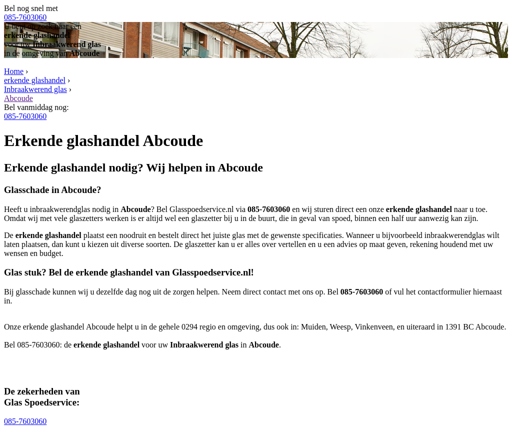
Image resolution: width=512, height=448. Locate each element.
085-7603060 (25, 17)
